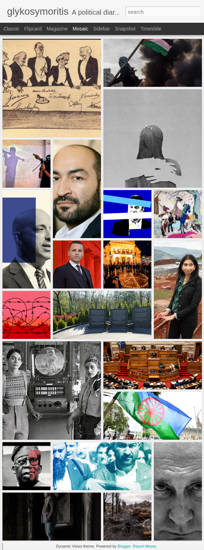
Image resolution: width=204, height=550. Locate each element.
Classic (11, 29)
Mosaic (80, 29)
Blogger (123, 546)
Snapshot (125, 29)
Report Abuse (144, 546)
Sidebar (101, 29)
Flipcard (33, 29)
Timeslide (151, 29)
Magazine (57, 29)
